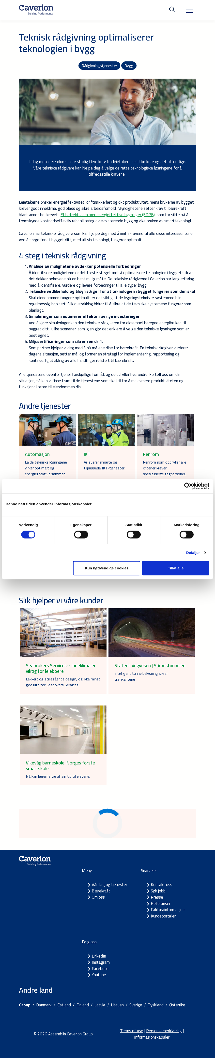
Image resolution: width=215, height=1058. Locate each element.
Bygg (128, 65)
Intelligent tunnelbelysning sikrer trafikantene (141, 676)
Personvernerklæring (164, 1031)
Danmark (44, 1005)
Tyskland (156, 1005)
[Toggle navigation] (189, 10)
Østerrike (177, 1005)
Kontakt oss (161, 885)
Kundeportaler (163, 916)
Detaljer (193, 552)
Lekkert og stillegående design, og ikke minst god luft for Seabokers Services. (63, 682)
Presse (157, 897)
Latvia (99, 1005)
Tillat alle (176, 568)
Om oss (98, 897)
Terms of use (131, 1031)
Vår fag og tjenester (109, 885)
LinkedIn (99, 956)
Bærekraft (101, 891)
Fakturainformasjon (167, 910)
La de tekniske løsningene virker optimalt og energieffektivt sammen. (46, 468)
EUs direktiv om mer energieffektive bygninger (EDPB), (108, 215)
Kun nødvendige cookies (107, 568)
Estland (64, 1005)
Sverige (135, 1005)
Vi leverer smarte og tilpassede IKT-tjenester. (104, 465)
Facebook (100, 969)
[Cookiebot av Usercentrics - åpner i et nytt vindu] (187, 486)
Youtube (99, 975)
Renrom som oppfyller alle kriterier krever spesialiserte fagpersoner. (164, 468)
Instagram (101, 962)
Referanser (160, 903)
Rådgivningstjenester (99, 65)
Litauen (117, 1005)
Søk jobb (158, 891)
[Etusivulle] (36, 10)
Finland (83, 1005)
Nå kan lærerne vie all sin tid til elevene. (58, 776)
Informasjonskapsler (151, 1037)
